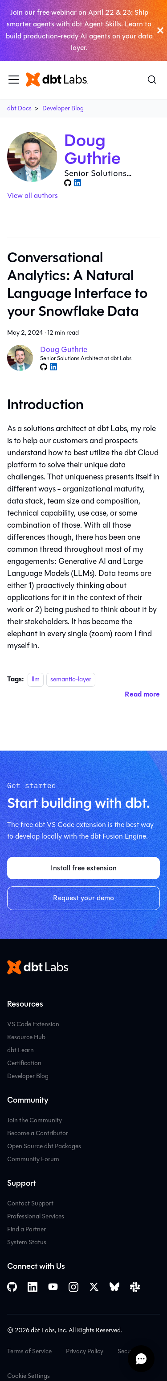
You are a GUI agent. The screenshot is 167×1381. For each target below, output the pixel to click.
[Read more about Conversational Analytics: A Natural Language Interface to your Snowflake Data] (142, 694)
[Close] (160, 30)
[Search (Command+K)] (152, 79)
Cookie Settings (28, 1376)
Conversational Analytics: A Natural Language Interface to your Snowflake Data (77, 284)
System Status (26, 1242)
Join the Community (34, 1120)
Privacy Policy (84, 1351)
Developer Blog (63, 108)
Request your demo (83, 898)
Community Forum (33, 1159)
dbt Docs (19, 108)
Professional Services (35, 1216)
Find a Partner (26, 1229)
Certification (24, 1063)
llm (36, 679)
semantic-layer (70, 679)
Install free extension (84, 868)
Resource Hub (26, 1037)
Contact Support (30, 1203)
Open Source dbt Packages (44, 1146)
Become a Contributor (37, 1133)
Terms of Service (29, 1351)
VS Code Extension (33, 1024)
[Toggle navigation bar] (13, 79)
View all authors (32, 195)
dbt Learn (20, 1050)
